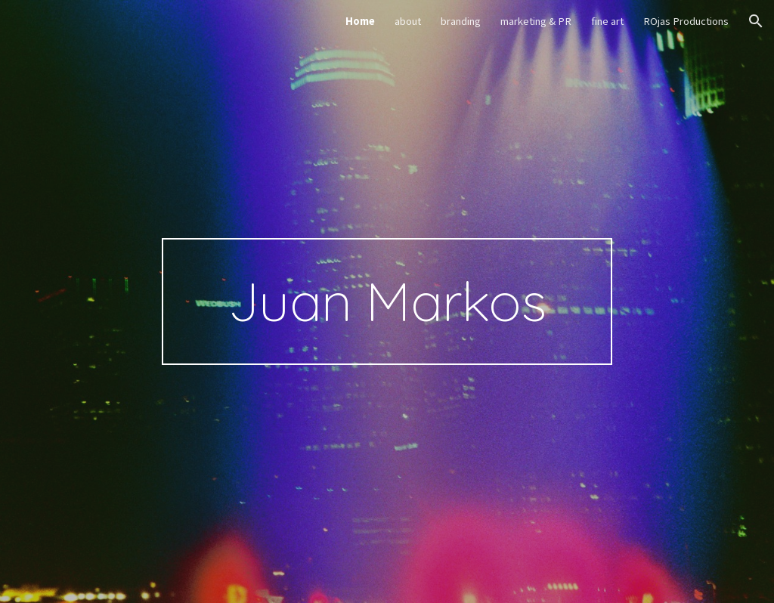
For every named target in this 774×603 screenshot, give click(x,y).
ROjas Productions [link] (686, 21)
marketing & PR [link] (535, 21)
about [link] (408, 21)
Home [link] (360, 21)
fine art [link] (607, 21)
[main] (386, 301)
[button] (756, 21)
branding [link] (461, 21)
